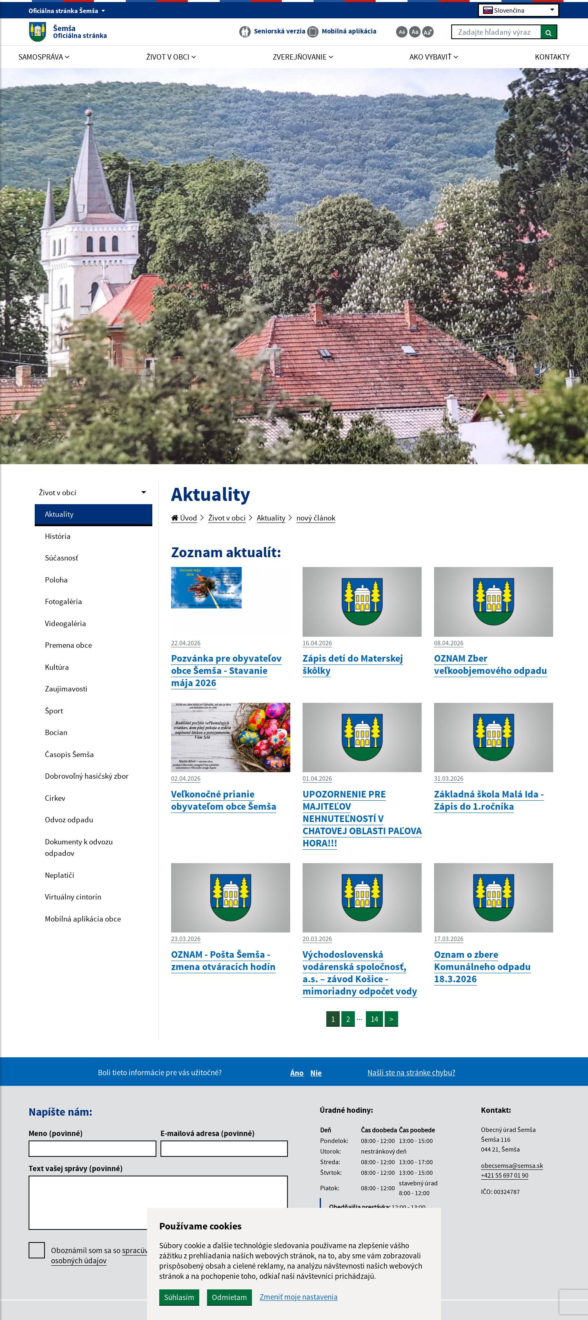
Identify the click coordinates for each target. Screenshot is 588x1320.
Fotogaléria (63, 601)
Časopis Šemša (69, 754)
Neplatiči (59, 875)
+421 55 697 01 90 (504, 1175)
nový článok (315, 518)
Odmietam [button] (229, 1297)
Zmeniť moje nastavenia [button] (299, 1297)
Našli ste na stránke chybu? (411, 1072)
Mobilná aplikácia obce (83, 919)
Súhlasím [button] (179, 1297)
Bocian (56, 732)
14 (374, 1019)
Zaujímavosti (66, 688)
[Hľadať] (549, 31)
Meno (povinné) (56, 1133)
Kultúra (57, 667)
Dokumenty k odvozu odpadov (79, 847)
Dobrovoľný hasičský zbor (87, 776)
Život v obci (57, 492)
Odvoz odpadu (69, 819)
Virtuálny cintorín (73, 896)
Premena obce (68, 645)
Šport (54, 710)
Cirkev (55, 798)
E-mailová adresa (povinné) (207, 1133)
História (58, 536)
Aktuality (59, 514)
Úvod (184, 518)
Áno (298, 1073)
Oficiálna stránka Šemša (67, 11)
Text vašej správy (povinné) (76, 1168)
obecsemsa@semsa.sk (512, 1165)
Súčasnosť (61, 558)
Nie (317, 1073)
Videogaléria (65, 623)
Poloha (56, 580)
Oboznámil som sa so (108, 1255)
